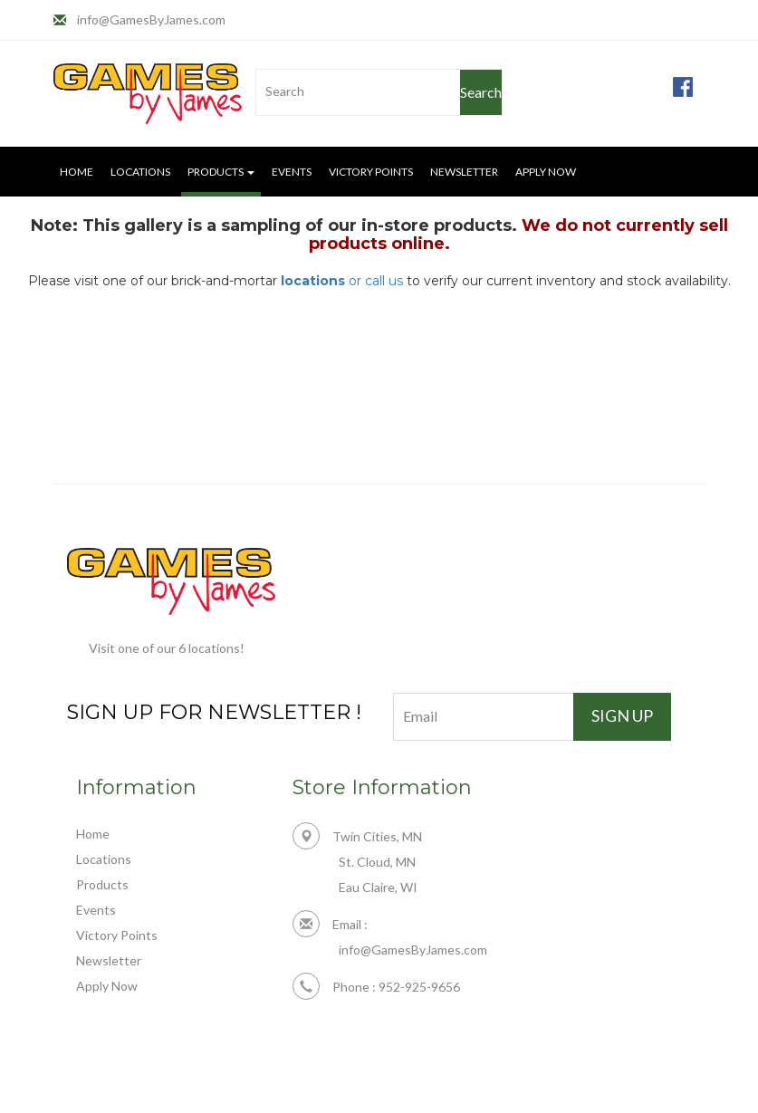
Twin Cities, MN (357, 836)
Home (76, 171)
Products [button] (220, 171)
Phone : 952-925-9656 (376, 986)
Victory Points (371, 171)
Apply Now (545, 171)
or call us (342, 281)
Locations (140, 171)
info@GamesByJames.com (151, 19)
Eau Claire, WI (378, 887)
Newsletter (464, 171)
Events (292, 171)
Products (102, 884)
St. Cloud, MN (377, 861)
